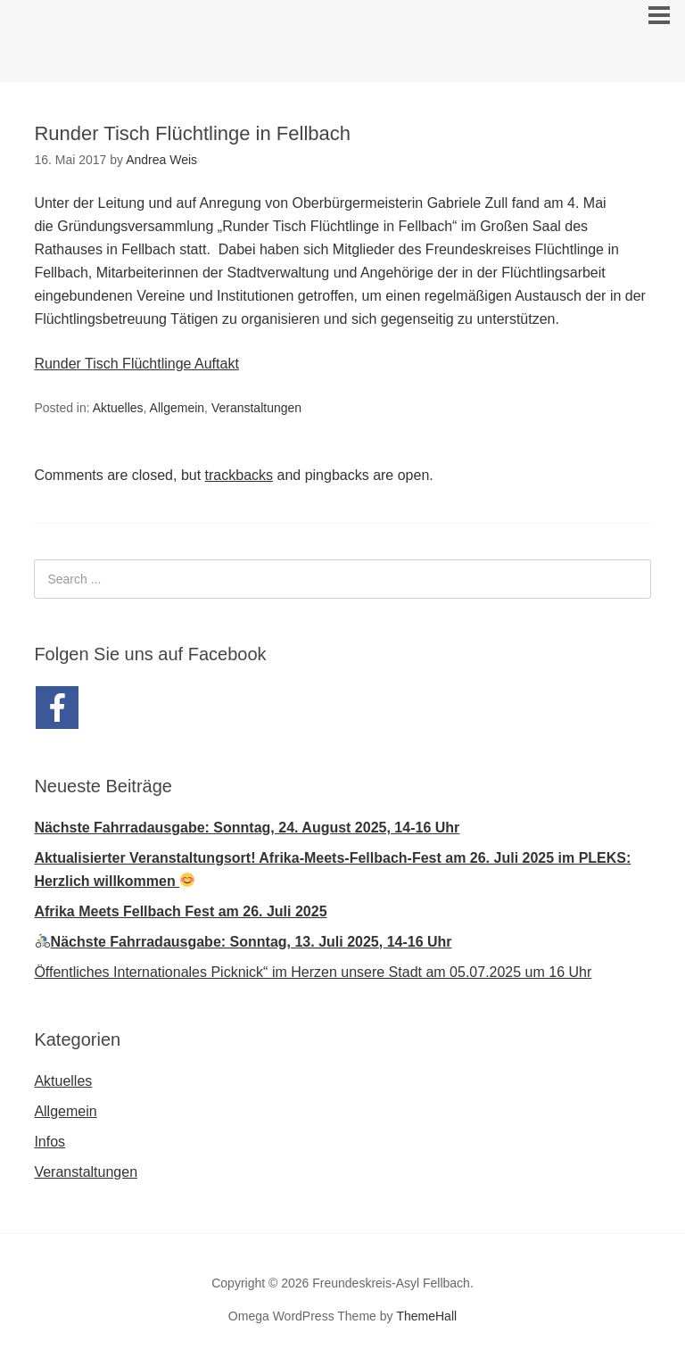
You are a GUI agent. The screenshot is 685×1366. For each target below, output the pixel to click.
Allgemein (177, 408)
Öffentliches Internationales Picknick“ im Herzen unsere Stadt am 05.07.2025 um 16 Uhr (312, 972)
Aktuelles (118, 408)
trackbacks (239, 475)
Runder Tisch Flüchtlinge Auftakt (136, 363)
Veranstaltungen (256, 408)
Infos (49, 1141)
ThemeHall (426, 1316)
